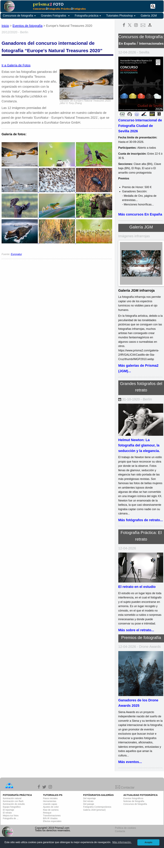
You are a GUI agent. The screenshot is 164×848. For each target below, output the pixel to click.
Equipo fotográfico (12, 807)
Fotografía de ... (10, 818)
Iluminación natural (12, 798)
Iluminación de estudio (14, 804)
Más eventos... (130, 762)
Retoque (47, 812)
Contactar (125, 787)
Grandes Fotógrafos (56, 16)
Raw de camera (50, 810)
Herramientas (49, 801)
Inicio (5, 25)
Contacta (120, 831)
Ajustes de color (51, 807)
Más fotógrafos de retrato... (140, 520)
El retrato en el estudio (137, 587)
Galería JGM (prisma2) (94, 810)
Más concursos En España (140, 214)
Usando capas (50, 804)
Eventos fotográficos (133, 798)
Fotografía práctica (88, 16)
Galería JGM (149, 15)
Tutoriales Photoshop (121, 16)
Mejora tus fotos (11, 815)
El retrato (7, 812)
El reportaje (8, 810)
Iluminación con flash (13, 801)
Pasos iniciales (50, 798)
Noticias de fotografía (133, 801)
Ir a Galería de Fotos (16, 65)
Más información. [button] (122, 842)
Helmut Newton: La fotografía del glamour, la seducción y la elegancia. (139, 445)
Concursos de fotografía (20, 16)
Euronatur (16, 254)
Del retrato (88, 801)
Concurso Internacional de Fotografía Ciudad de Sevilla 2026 (140, 125)
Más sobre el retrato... (136, 630)
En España (127, 43)
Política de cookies (125, 828)
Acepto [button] (148, 842)
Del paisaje (88, 804)
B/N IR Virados (50, 818)
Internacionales (151, 43)
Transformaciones (52, 815)
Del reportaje (89, 798)
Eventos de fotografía (28, 25)
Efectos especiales (52, 821)
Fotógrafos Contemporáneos (97, 807)
